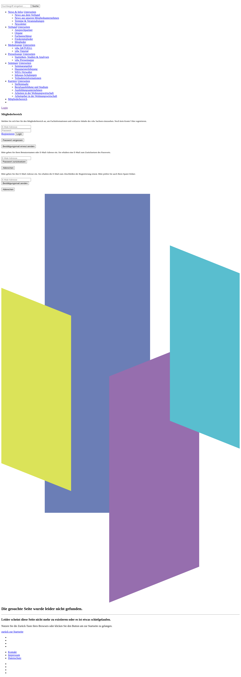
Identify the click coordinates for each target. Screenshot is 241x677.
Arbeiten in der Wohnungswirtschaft (34, 93)
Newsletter (20, 24)
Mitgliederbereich (17, 99)
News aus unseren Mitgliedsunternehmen (37, 18)
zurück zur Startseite (12, 631)
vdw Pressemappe (24, 60)
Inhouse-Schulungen (26, 75)
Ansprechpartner (24, 30)
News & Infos (15, 12)
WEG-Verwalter (23, 72)
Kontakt (12, 652)
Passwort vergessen (13, 140)
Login (4, 107)
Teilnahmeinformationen (28, 78)
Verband (12, 27)
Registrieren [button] (7, 133)
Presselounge (15, 54)
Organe (19, 33)
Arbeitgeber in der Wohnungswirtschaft (36, 96)
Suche (35, 6)
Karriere (12, 81)
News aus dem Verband (27, 15)
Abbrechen (8, 168)
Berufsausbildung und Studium (31, 87)
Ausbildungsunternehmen (28, 90)
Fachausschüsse (23, 36)
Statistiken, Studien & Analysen (32, 57)
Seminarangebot (23, 66)
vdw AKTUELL (23, 48)
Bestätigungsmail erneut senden (18, 146)
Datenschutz (14, 658)
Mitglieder (20, 42)
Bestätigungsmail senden (15, 183)
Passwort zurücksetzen (14, 161)
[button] (30, 12)
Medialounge (15, 45)
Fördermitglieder (24, 39)
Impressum (14, 655)
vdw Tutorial (21, 51)
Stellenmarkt (21, 84)
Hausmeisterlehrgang (26, 69)
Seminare (13, 63)
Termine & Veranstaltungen (29, 21)
